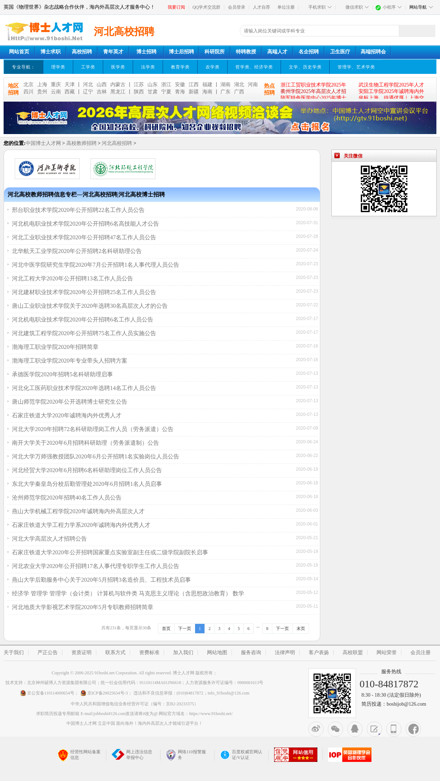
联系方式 (115, 652)
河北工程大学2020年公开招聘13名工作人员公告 (72, 278)
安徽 (180, 84)
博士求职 (50, 51)
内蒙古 (118, 84)
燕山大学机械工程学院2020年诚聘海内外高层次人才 (78, 511)
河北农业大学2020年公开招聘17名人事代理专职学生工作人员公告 (95, 566)
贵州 (42, 91)
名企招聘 (309, 51)
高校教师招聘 (81, 143)
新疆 (194, 91)
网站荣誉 (387, 652)
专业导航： (23, 67)
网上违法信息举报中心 (132, 754)
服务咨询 (251, 652)
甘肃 (153, 91)
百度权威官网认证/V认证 (241, 754)
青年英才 (113, 51)
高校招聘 (82, 51)
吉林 (102, 91)
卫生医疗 (340, 51)
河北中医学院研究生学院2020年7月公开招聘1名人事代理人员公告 (95, 265)
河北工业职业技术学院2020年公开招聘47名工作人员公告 (84, 237)
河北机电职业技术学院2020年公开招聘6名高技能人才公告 (85, 224)
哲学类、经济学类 (254, 67)
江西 (194, 84)
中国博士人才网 (43, 143)
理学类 (58, 67)
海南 (207, 91)
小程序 (389, 7)
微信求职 (354, 7)
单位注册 (286, 7)
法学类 (148, 67)
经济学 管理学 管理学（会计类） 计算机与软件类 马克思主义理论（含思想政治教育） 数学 (128, 593)
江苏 (139, 84)
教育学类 (180, 67)
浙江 (166, 84)
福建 (207, 84)
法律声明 (285, 652)
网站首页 (19, 51)
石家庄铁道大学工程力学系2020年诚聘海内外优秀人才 (81, 525)
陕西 (139, 91)
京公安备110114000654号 (46, 693)
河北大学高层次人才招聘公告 (49, 539)
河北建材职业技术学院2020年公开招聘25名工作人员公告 (84, 292)
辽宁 (88, 91)
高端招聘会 (373, 51)
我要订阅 (176, 7)
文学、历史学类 (305, 67)
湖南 (225, 84)
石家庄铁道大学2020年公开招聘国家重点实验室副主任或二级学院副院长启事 (110, 552)
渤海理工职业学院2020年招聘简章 (55, 347)
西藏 (70, 91)
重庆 (56, 84)
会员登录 (236, 7)
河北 (88, 84)
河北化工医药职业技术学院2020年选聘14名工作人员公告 (84, 388)
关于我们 (14, 652)
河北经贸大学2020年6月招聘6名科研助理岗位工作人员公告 (87, 470)
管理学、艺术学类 (356, 67)
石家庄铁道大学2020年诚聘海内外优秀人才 (67, 415)
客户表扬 (319, 652)
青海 (180, 91)
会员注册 (420, 652)
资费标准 (149, 652)
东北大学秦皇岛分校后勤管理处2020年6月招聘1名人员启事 (87, 484)
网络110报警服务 (186, 754)
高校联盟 (353, 652)
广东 (225, 91)
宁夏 (166, 91)
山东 (153, 84)
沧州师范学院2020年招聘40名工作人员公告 (67, 497)
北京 (28, 84)
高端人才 (277, 51)
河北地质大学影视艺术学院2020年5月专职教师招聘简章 (82, 607)
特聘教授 (246, 51)
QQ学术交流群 (206, 7)
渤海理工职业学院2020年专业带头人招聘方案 (69, 361)
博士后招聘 (181, 51)
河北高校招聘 (117, 143)
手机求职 (317, 7)
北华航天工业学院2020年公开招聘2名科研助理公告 (77, 251)
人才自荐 (261, 7)
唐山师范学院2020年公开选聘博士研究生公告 (69, 402)
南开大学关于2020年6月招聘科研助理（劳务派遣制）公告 (85, 443)
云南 (56, 91)
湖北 (239, 84)
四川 (28, 91)
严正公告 (48, 652)
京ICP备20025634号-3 (104, 693)
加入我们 (183, 652)
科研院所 (214, 51)
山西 (102, 84)
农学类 (213, 67)
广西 (239, 91)
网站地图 (217, 652)
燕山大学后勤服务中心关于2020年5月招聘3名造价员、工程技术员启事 (101, 580)
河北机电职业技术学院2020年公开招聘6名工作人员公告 (82, 319)
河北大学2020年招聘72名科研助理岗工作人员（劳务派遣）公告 (92, 429)
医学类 (118, 67)
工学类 (88, 67)
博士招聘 (146, 51)
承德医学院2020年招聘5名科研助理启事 (62, 374)
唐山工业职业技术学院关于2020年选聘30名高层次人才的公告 (90, 306)
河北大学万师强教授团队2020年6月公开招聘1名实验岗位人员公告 (95, 456)
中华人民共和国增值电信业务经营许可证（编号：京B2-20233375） (134, 703)
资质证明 (81, 652)
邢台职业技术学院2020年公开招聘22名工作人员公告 (78, 210)
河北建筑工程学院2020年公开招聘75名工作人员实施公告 (84, 333)
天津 (70, 84)
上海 (42, 84)
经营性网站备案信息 (79, 755)
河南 (253, 84)
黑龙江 (118, 91)
